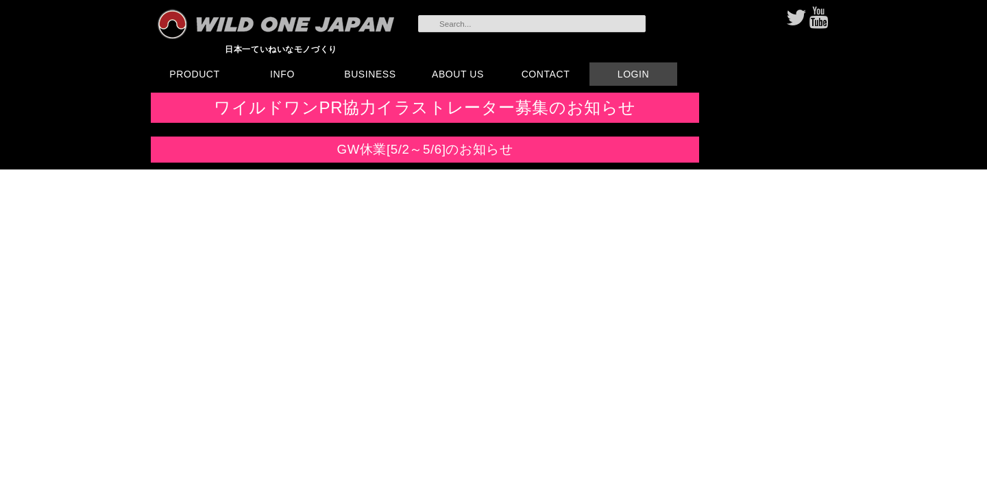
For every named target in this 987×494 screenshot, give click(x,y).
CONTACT (546, 74)
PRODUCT (194, 74)
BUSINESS (369, 74)
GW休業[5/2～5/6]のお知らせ (425, 149)
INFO (282, 74)
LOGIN (633, 74)
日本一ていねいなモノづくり (281, 49)
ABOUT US (458, 74)
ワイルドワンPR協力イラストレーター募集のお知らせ (425, 107)
